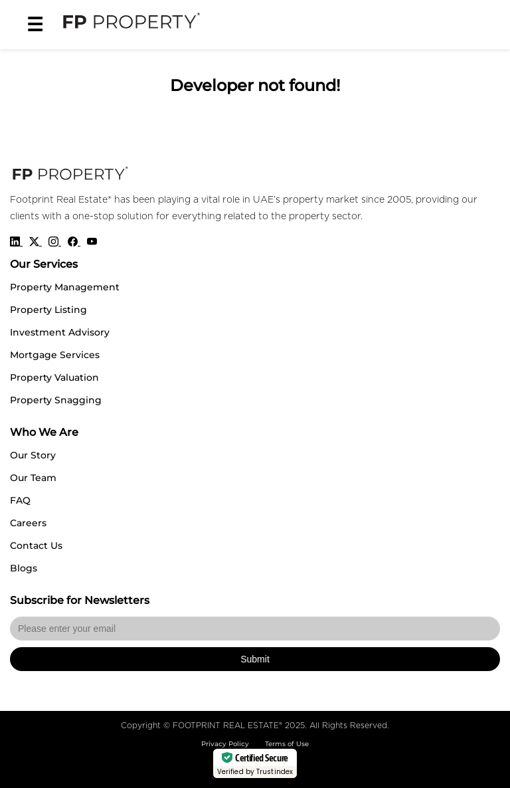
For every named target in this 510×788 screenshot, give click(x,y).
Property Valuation (54, 377)
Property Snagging (56, 400)
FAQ (20, 500)
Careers (28, 523)
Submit (255, 659)
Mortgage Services (55, 355)
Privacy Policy (225, 743)
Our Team (33, 478)
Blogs (23, 568)
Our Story (33, 455)
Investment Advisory (60, 332)
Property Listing (48, 310)
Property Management (65, 287)
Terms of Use (287, 743)
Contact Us (36, 545)
